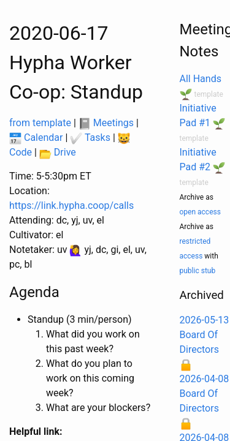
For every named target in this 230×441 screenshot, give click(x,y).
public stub (198, 270)
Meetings (106, 123)
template (208, 94)
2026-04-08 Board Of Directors (204, 393)
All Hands (200, 79)
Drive (57, 152)
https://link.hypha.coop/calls (71, 205)
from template (40, 123)
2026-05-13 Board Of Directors (204, 334)
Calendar (36, 137)
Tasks (90, 137)
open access (200, 212)
